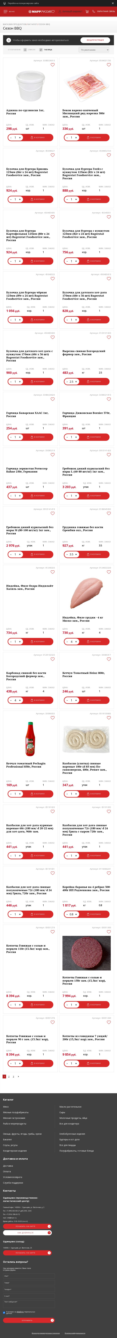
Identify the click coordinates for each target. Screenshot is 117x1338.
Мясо (6, 1106)
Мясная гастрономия (14, 1118)
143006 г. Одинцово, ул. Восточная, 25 (17, 1248)
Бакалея (7, 1139)
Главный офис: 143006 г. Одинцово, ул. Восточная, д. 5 (23, 1207)
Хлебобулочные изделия (72, 1133)
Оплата (7, 1171)
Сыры (62, 1112)
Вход (89, 40)
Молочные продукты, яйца (73, 1118)
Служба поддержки (13, 1182)
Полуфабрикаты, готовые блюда (76, 1150)
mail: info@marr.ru (10, 1218)
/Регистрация (97, 40)
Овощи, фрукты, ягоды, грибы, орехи (22, 1133)
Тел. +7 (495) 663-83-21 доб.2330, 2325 (17, 1211)
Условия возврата (12, 1177)
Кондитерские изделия (15, 1150)
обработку (20, 1312)
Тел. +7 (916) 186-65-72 (11, 1214)
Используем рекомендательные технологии (46, 1333)
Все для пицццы (67, 1145)
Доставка (8, 1165)
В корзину (38, 137)
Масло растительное (70, 1106)
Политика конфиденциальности (75, 1333)
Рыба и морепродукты (14, 1123)
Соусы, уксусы (10, 1145)
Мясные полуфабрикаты (15, 1112)
